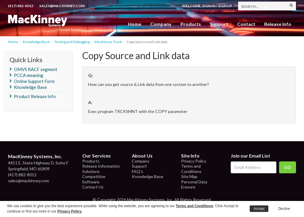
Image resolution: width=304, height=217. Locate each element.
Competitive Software (93, 179)
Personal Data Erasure (194, 184)
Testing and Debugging (72, 42)
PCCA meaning (28, 75)
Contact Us (93, 186)
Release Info (277, 24)
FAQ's (137, 171)
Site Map (189, 176)
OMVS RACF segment (35, 69)
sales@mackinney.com (62, 6)
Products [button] (190, 24)
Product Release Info (35, 96)
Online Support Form (34, 81)
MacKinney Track (108, 42)
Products (90, 160)
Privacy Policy (193, 160)
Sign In (208, 6)
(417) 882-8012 (20, 6)
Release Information (101, 166)
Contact (246, 24)
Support (219, 24)
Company (161, 24)
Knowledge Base (36, 42)
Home (134, 24)
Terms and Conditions (191, 168)
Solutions (91, 171)
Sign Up (225, 6)
